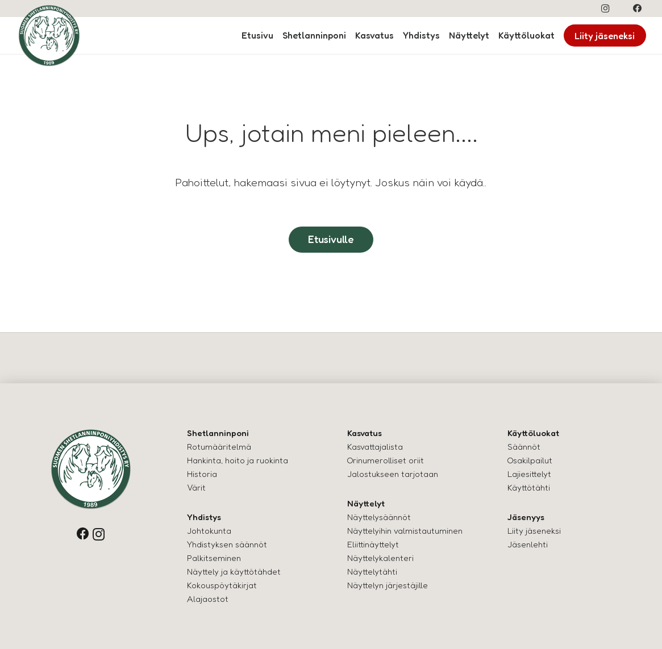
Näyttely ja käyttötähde (232, 571)
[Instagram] (605, 8)
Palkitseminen (214, 557)
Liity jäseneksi (534, 530)
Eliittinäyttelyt (373, 544)
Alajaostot (207, 598)
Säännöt (523, 446)
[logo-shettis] (49, 35)
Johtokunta (209, 530)
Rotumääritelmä (219, 446)
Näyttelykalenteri (380, 557)
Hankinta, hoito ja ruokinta (237, 460)
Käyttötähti (528, 487)
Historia (202, 473)
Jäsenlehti (527, 544)
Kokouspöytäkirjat (222, 585)
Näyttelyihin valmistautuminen (405, 530)
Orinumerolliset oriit (385, 460)
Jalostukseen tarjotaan (392, 473)
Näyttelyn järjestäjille (387, 585)
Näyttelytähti (372, 571)
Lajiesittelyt (529, 473)
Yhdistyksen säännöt (227, 544)
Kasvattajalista (375, 446)
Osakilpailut (529, 460)
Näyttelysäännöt (379, 517)
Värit (196, 487)
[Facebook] (637, 8)
